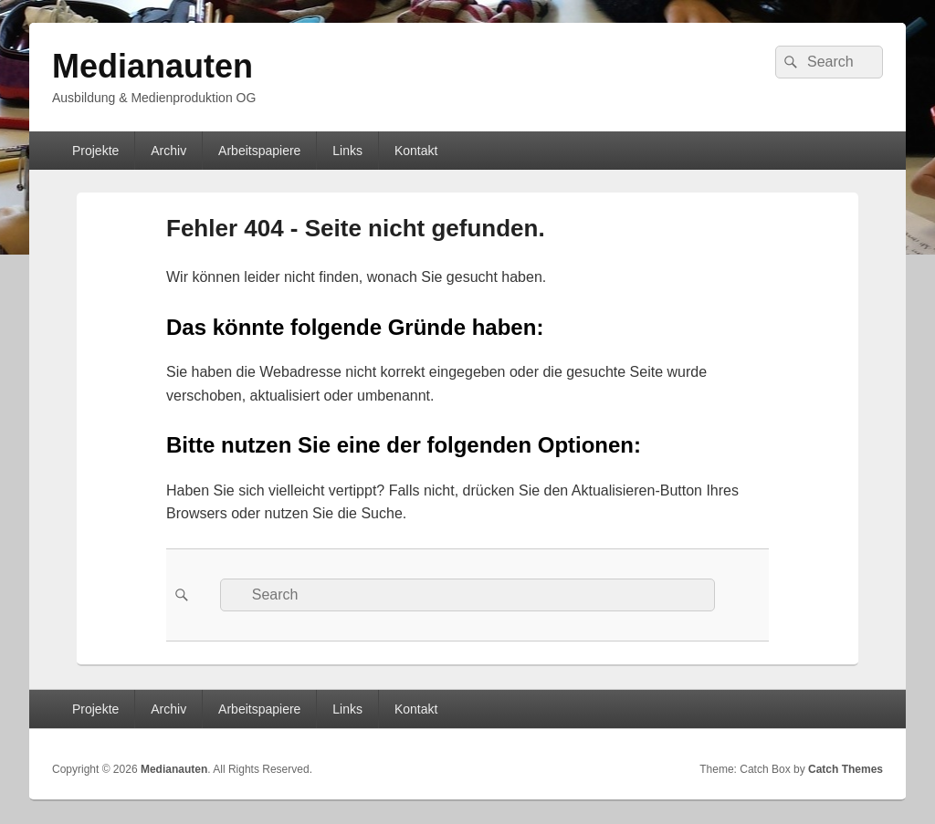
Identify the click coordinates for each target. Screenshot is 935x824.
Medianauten (152, 66)
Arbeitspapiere (259, 150)
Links (347, 150)
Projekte (95, 150)
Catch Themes (845, 769)
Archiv (168, 150)
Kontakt (415, 150)
